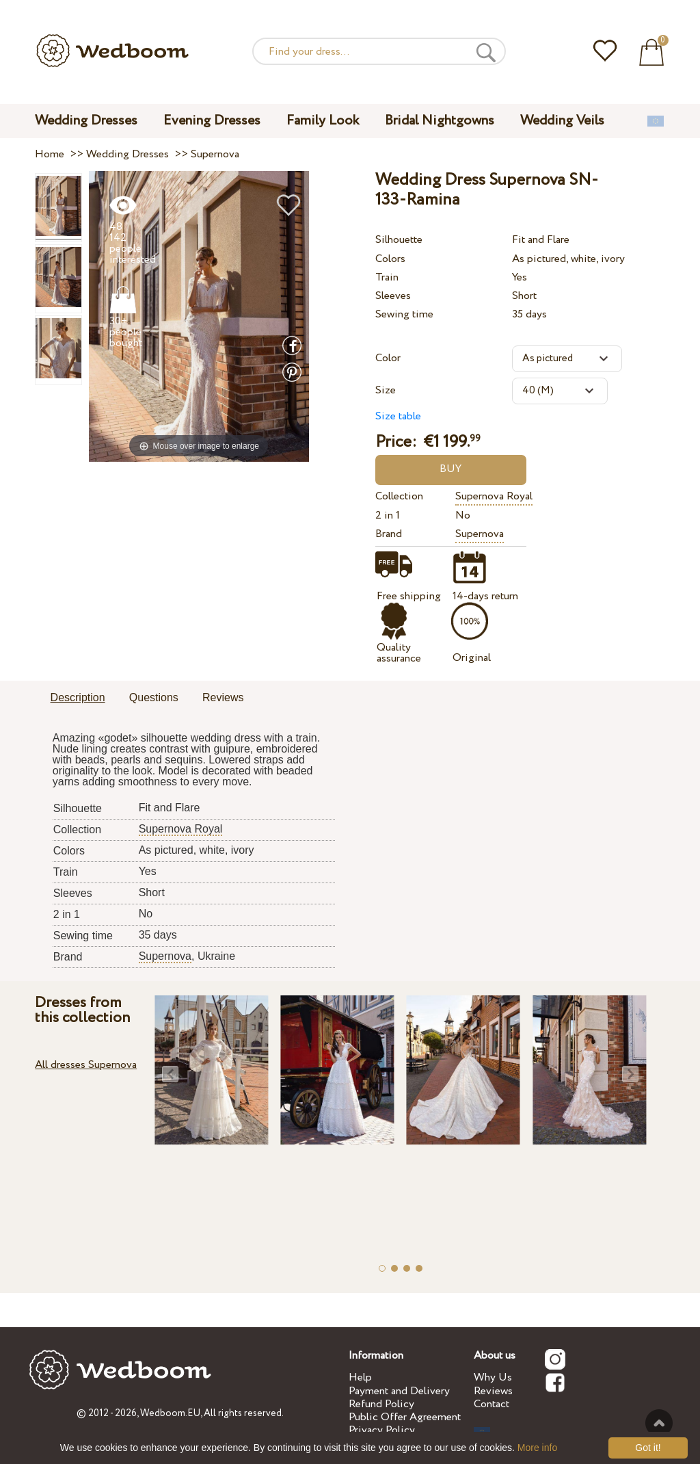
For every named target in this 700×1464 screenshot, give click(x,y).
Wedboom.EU (170, 1413)
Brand (388, 533)
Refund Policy (381, 1404)
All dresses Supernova (86, 1065)
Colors (390, 258)
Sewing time (404, 314)
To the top (659, 1423)
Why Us (493, 1377)
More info (537, 1447)
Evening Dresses (211, 121)
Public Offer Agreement (405, 1417)
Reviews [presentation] (222, 697)
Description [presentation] (78, 697)
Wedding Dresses (86, 121)
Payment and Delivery (399, 1391)
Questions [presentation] (153, 697)
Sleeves (393, 295)
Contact (491, 1404)
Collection (399, 496)
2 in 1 (387, 515)
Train (387, 277)
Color (388, 358)
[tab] (78, 698)
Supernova (479, 534)
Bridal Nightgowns (439, 121)
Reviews (493, 1391)
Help (360, 1377)
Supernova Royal (494, 496)
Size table (398, 416)
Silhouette (398, 239)
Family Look (322, 121)
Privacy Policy (382, 1430)
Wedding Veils (562, 121)
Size (385, 390)
